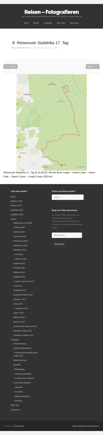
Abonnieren (59, 244)
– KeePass (17, 401)
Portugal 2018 (19, 268)
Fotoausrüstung (19, 344)
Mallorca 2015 (19, 317)
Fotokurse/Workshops (22, 348)
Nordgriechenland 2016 (23, 295)
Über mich (61, 23)
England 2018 (19, 263)
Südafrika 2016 (19, 290)
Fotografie (48, 23)
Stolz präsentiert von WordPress (85, 426)
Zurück (10, 66)
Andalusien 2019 (20, 245)
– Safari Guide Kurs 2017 (23, 281)
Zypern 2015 (18, 313)
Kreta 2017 (17, 286)
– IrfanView (18, 387)
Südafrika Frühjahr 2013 (23, 335)
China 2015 (18, 304)
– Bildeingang (19, 369)
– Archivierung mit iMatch (23, 378)
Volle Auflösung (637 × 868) (46, 48)
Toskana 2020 (19, 227)
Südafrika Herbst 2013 (22, 331)
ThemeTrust (19, 426)
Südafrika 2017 (19, 277)
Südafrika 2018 (19, 250)
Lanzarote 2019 (19, 236)
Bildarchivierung (20, 360)
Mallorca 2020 (19, 232)
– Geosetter (18, 392)
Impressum (74, 23)
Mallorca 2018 (19, 272)
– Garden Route (20, 259)
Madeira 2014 (19, 322)
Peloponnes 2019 (20, 241)
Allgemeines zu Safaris (22, 223)
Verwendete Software (22, 383)
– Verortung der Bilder (22, 374)
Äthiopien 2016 (19, 299)
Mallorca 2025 (16, 201)
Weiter (93, 66)
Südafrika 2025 (17, 215)
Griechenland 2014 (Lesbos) (25, 326)
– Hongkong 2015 (20, 308)
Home (26, 23)
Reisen (36, 23)
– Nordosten (18, 254)
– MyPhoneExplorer (21, 396)
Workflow (17, 365)
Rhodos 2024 (16, 205)
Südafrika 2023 (17, 210)
